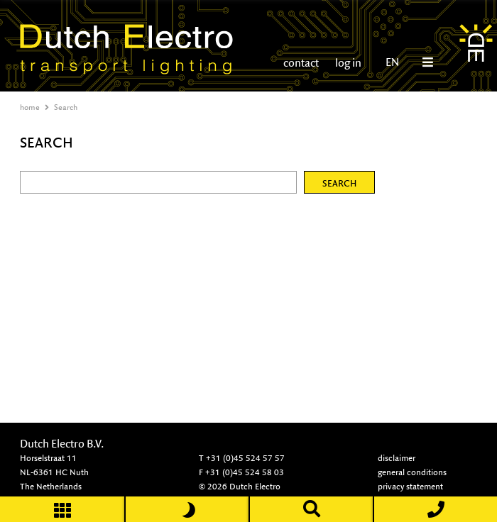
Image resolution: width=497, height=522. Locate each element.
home (30, 107)
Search (65, 107)
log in (347, 63)
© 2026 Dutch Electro (239, 486)
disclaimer (396, 457)
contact (301, 63)
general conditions (412, 472)
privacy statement (410, 486)
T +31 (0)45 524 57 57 (242, 457)
